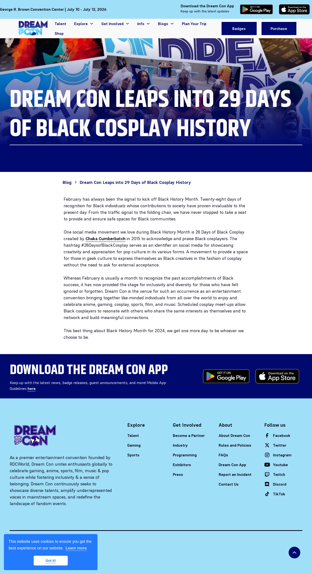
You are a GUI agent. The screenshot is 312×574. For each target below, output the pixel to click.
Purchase (279, 28)
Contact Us (229, 484)
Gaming (134, 445)
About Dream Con (234, 435)
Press (178, 474)
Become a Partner (189, 435)
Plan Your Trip (194, 23)
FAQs (223, 454)
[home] (33, 28)
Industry (180, 445)
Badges (239, 28)
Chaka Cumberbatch (106, 238)
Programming (185, 454)
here (32, 388)
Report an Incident (235, 474)
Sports (133, 454)
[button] (84, 23)
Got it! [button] (51, 561)
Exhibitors (182, 464)
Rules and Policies (235, 445)
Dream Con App (232, 464)
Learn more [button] (76, 548)
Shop (59, 33)
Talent (60, 23)
